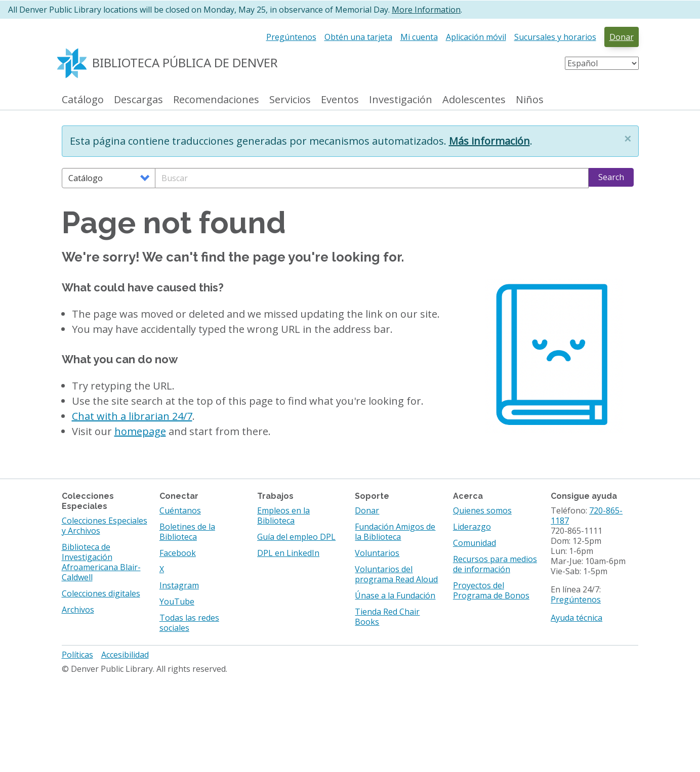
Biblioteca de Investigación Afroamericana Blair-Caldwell (101, 562)
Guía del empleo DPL (296, 536)
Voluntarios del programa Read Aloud (396, 574)
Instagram (179, 585)
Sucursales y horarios (555, 37)
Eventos (340, 100)
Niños (530, 100)
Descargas (138, 100)
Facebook (177, 553)
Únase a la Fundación (395, 595)
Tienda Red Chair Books (387, 616)
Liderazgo (472, 526)
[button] (627, 139)
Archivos (78, 609)
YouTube (176, 601)
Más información (489, 141)
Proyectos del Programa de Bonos (491, 590)
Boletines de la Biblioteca (187, 531)
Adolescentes (474, 100)
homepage (140, 431)
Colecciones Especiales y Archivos (104, 525)
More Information (426, 9)
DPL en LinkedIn (288, 553)
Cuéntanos (180, 510)
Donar (621, 37)
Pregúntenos (291, 37)
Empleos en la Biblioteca (283, 515)
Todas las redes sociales (189, 622)
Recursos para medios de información (495, 564)
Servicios (290, 100)
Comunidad (474, 542)
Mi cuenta (419, 37)
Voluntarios (377, 553)
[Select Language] (602, 63)
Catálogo (83, 100)
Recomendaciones (216, 100)
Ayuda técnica (576, 617)
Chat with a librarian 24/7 (132, 416)
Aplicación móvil (476, 37)
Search (611, 177)
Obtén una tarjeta (358, 37)
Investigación (400, 100)
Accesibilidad (125, 654)
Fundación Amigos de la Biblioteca (395, 531)
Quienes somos (482, 510)
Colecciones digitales (101, 593)
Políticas (77, 654)
